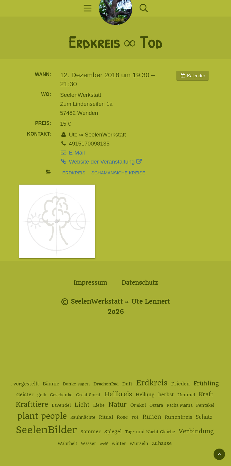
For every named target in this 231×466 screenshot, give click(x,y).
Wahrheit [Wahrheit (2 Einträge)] (67, 443)
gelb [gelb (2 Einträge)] (41, 394)
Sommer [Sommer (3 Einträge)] (91, 431)
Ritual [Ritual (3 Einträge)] (106, 417)
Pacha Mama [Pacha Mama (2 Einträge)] (179, 405)
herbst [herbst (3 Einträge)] (166, 394)
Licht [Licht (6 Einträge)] (82, 404)
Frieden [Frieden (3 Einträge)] (180, 384)
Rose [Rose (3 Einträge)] (122, 417)
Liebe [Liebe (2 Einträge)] (99, 405)
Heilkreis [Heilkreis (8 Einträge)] (118, 394)
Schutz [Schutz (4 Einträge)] (204, 417)
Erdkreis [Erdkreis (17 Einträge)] (152, 383)
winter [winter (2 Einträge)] (119, 443)
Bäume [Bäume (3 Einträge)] (51, 384)
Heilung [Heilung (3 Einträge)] (145, 394)
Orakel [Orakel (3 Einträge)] (138, 405)
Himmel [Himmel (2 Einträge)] (186, 394)
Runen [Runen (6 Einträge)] (151, 416)
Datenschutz (140, 282)
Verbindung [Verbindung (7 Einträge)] (196, 431)
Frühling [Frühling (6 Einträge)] (206, 383)
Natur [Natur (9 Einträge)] (117, 404)
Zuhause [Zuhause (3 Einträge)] (162, 443)
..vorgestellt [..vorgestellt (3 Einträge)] (25, 384)
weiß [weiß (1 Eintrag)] (104, 444)
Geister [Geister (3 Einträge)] (25, 394)
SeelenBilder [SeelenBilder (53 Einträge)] (46, 430)
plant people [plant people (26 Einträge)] (42, 416)
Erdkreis (73, 172)
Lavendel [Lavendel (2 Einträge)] (61, 405)
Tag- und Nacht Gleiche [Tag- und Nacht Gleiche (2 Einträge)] (150, 431)
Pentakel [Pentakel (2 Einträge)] (205, 405)
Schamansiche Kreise (118, 172)
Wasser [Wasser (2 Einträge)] (88, 443)
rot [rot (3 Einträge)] (135, 417)
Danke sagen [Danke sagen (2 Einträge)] (76, 384)
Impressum (90, 282)
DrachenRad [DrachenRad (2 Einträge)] (106, 384)
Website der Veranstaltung (101, 161)
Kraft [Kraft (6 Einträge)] (206, 394)
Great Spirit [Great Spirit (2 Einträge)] (88, 394)
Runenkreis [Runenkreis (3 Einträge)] (178, 417)
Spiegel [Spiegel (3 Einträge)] (113, 431)
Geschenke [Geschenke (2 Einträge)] (61, 394)
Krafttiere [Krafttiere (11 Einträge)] (32, 404)
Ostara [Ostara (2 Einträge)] (156, 405)
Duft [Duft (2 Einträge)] (127, 384)
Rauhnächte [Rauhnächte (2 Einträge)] (82, 417)
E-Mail (72, 152)
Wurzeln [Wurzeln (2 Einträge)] (139, 443)
